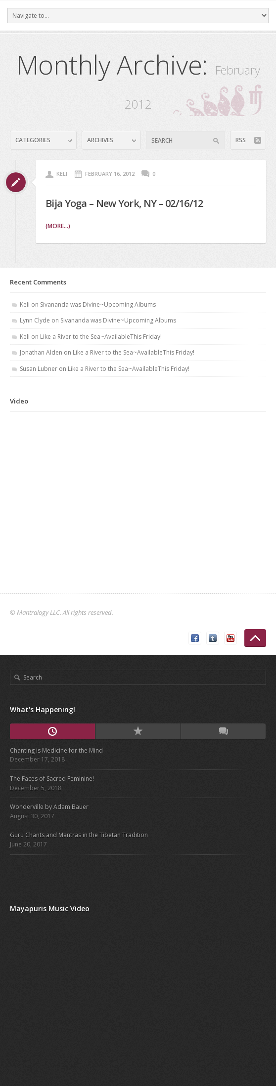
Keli (61, 173)
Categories (32, 140)
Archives (100, 140)
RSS (240, 140)
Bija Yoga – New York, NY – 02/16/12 (124, 203)
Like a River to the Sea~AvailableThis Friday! (101, 336)
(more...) (58, 226)
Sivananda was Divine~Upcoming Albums (98, 304)
